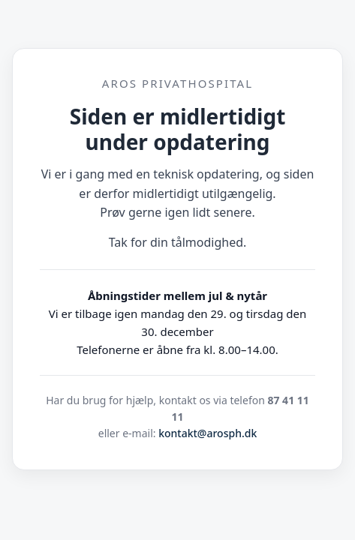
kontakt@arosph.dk (207, 433)
